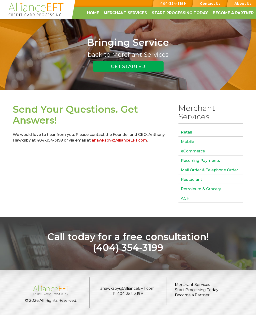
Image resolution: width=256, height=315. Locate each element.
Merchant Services (125, 13)
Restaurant (191, 179)
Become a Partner (233, 13)
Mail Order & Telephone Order (209, 170)
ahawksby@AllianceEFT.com (119, 140)
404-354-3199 (173, 3)
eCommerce (193, 151)
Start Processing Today (180, 13)
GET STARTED (128, 66)
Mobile (187, 141)
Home (93, 13)
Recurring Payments (200, 160)
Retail (186, 132)
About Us (242, 3)
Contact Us (210, 3)
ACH (185, 198)
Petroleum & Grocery (201, 189)
